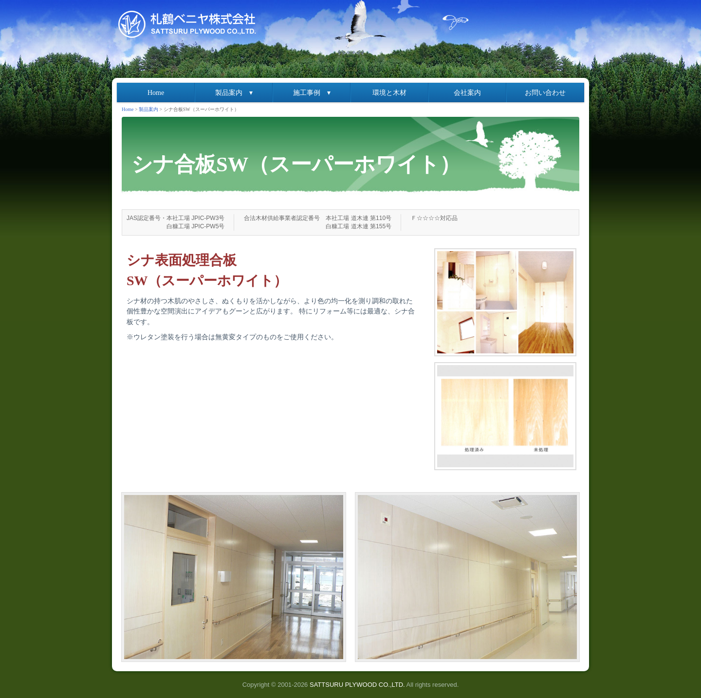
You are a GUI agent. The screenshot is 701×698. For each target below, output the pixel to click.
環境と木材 (389, 92)
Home (156, 92)
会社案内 (467, 92)
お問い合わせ (545, 92)
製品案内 (148, 109)
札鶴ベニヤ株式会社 (190, 24)
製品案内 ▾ (234, 92)
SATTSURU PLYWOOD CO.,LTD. (357, 684)
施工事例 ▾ (312, 92)
